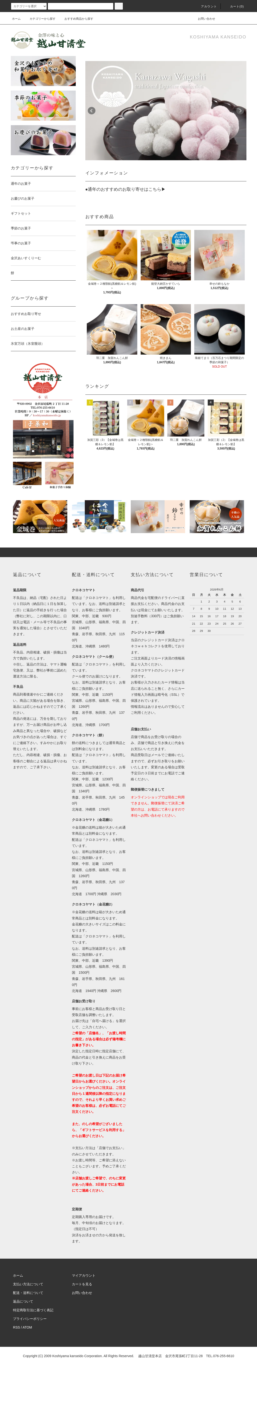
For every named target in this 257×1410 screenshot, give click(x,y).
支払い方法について (28, 1284)
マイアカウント (83, 1275)
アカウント (206, 6)
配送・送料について (28, 1293)
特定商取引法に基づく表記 (33, 1310)
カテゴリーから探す (40, 18)
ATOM (27, 1327)
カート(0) (234, 6)
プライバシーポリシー (30, 1319)
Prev (91, 111)
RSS (16, 1327)
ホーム (16, 18)
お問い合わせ (203, 18)
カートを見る (82, 1284)
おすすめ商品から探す (76, 18)
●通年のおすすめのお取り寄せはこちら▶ (125, 189)
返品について (23, 1301)
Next (240, 111)
